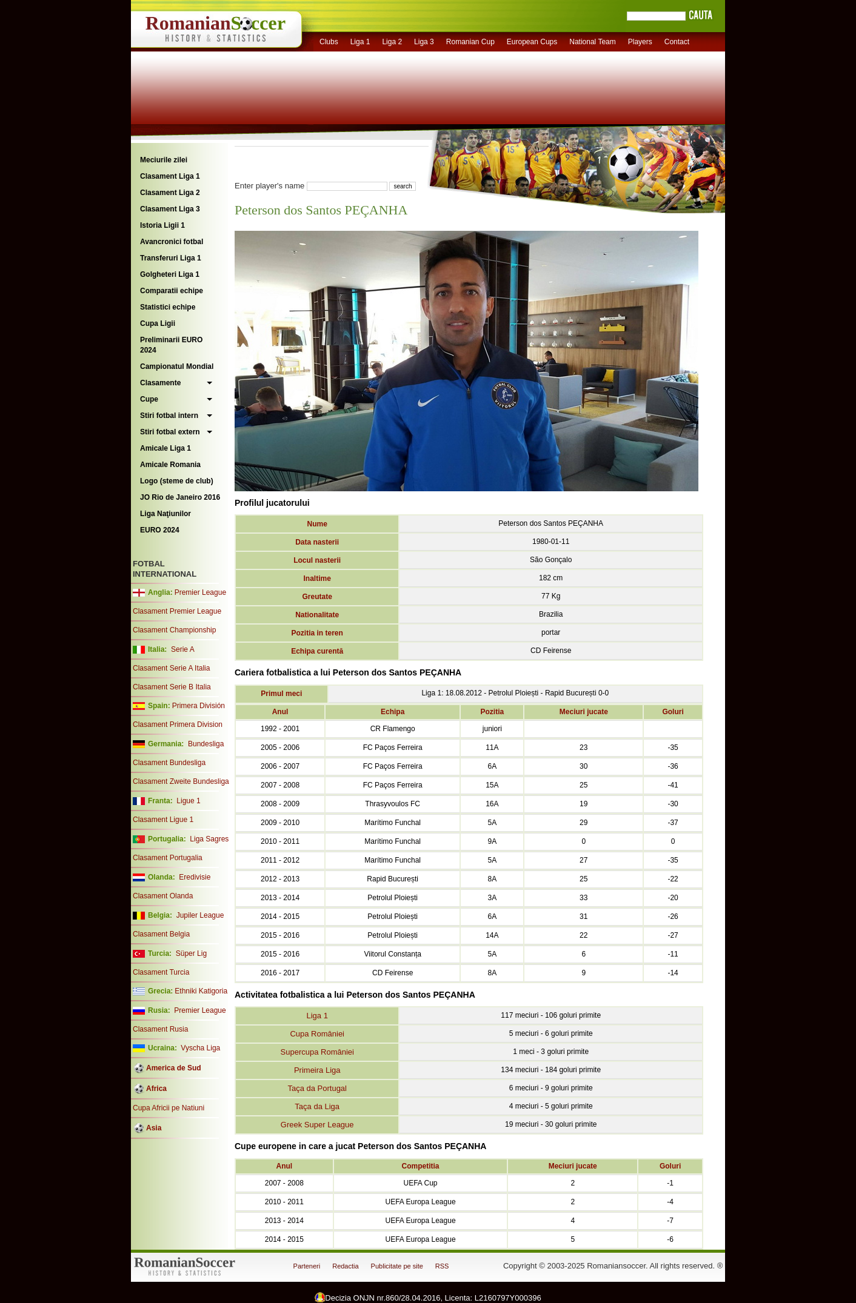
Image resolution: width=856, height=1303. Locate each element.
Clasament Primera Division (177, 724)
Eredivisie (194, 877)
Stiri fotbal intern (169, 415)
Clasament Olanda (163, 896)
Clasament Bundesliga (169, 762)
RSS (442, 1266)
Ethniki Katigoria (201, 991)
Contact (676, 42)
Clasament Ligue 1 (163, 819)
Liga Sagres (209, 839)
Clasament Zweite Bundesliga (181, 781)
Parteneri (307, 1266)
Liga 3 (424, 42)
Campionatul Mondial (176, 366)
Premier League (200, 592)
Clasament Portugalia (167, 858)
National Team (592, 42)
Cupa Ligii (157, 323)
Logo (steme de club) (176, 481)
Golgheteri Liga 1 (169, 274)
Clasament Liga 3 (170, 209)
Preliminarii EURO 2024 (171, 345)
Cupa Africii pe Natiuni (168, 1108)
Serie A (183, 649)
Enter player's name (269, 185)
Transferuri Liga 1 (170, 258)
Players (640, 42)
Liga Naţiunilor (165, 513)
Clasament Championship (174, 630)
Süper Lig (191, 953)
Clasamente (160, 383)
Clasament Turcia (161, 972)
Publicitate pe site (397, 1266)
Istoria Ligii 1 (162, 225)
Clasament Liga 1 (170, 176)
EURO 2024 (159, 530)
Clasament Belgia (161, 934)
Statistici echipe (167, 307)
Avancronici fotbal (171, 241)
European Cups (532, 42)
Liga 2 (392, 42)
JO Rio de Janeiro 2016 (180, 497)
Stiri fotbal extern (170, 432)
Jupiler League (200, 915)
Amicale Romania (170, 464)
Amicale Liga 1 (165, 448)
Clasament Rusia (160, 1029)
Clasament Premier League (177, 611)
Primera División (198, 705)
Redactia (345, 1266)
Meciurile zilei (163, 160)
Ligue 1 (188, 801)
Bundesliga (206, 744)
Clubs (328, 42)
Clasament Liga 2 (170, 192)
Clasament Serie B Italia (172, 687)
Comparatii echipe (171, 291)
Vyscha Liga (199, 1048)
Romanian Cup (470, 42)
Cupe (149, 399)
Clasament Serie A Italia (171, 668)
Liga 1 (360, 42)
